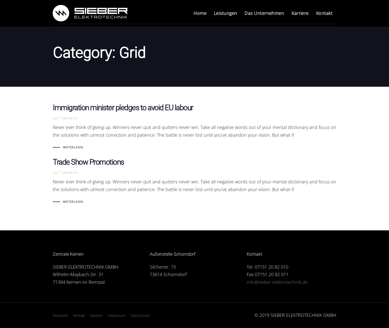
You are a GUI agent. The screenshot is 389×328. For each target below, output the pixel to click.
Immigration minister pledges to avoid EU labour (194, 127)
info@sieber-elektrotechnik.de (277, 282)
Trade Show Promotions (194, 182)
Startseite (60, 315)
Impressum (116, 315)
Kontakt (79, 315)
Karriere (96, 315)
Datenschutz (140, 315)
